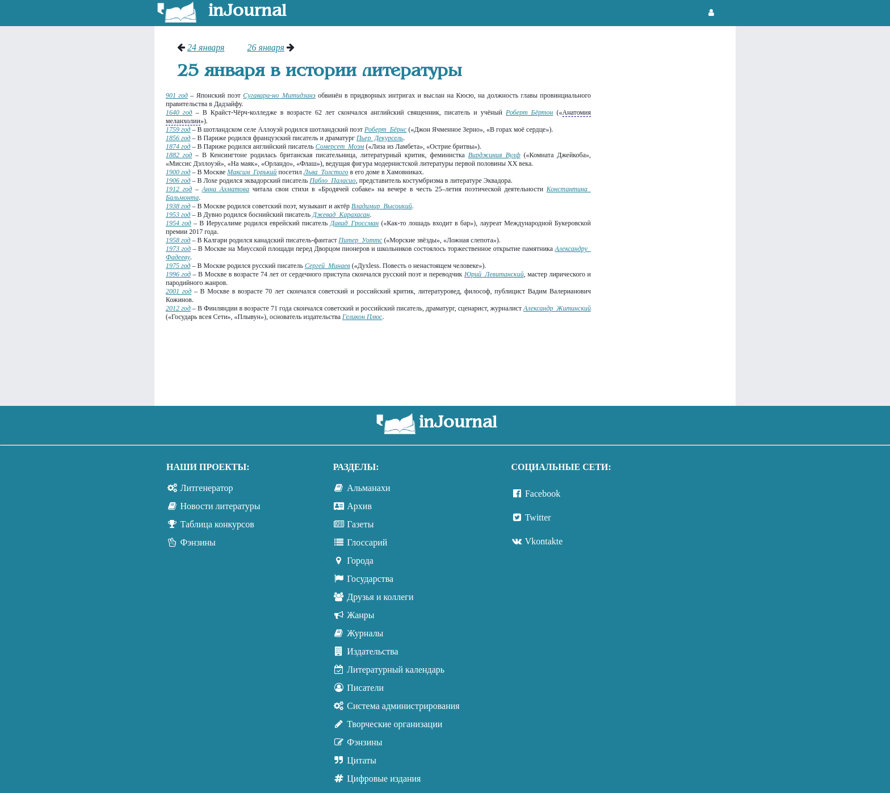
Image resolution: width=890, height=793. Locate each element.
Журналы (365, 633)
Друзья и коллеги (380, 597)
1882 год (179, 155)
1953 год (178, 215)
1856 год (178, 138)
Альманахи (368, 488)
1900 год (178, 172)
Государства (370, 579)
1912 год (179, 189)
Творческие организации (394, 724)
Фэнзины (198, 542)
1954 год (178, 223)
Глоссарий (367, 542)
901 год (177, 95)
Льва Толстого (326, 172)
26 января (265, 47)
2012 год (178, 308)
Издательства (372, 651)
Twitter (538, 517)
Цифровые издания (384, 778)
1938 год (178, 206)
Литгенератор (206, 488)
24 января (205, 47)
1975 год (178, 266)
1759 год (178, 129)
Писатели (365, 688)
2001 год (178, 291)
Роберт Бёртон (529, 112)
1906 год (178, 180)
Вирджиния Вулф (494, 155)
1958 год (178, 240)
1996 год (178, 274)
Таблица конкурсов (217, 524)
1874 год (178, 146)
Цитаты (361, 760)
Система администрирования (403, 706)
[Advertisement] (669, 213)
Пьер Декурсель (379, 138)
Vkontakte (544, 541)
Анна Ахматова (225, 189)
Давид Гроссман (354, 223)
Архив (359, 506)
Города (360, 560)
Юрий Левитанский (494, 274)
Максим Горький (251, 172)
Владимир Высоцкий (381, 206)
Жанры (360, 615)
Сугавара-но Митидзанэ (279, 95)
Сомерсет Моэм (340, 146)
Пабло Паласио (332, 180)
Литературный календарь (395, 669)
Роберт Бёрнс (385, 129)
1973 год (178, 249)
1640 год (179, 112)
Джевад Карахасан (341, 215)
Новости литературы (220, 506)
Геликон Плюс (362, 317)
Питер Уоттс (361, 240)
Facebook (542, 493)
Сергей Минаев (327, 266)
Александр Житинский (557, 308)
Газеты (360, 524)
